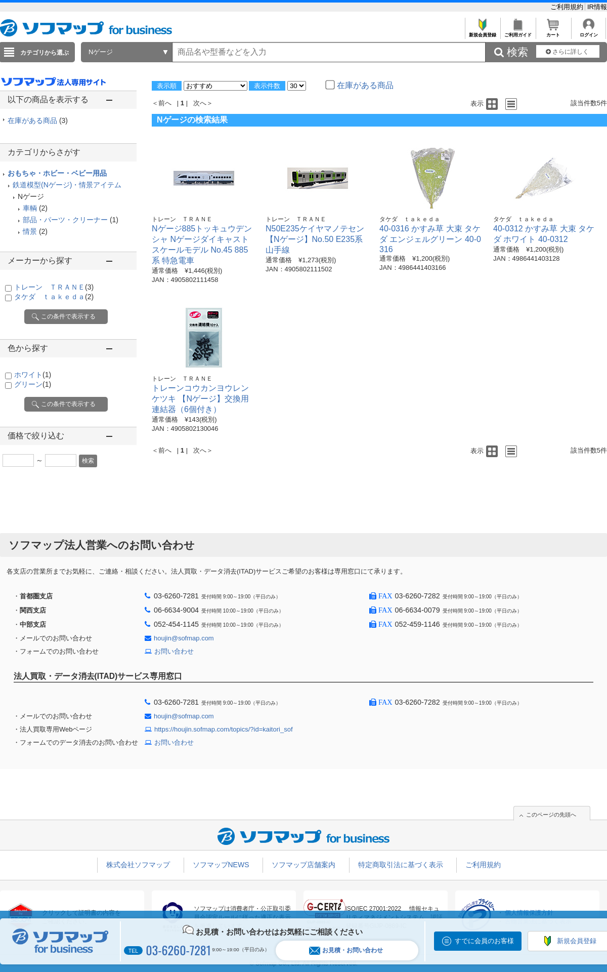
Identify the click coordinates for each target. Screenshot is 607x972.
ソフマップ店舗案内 (303, 865)
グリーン (32, 384)
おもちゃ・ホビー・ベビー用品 (57, 173)
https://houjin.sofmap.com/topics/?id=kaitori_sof (223, 729)
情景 (30, 231)
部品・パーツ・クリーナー (65, 220)
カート (553, 32)
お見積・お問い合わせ (346, 950)
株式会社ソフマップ (138, 865)
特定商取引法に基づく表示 (400, 865)
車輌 (30, 208)
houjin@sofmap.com (184, 638)
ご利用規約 (567, 7)
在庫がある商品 (38, 120)
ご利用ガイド (517, 32)
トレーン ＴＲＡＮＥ (54, 287)
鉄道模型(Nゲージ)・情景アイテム (67, 185)
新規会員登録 (482, 32)
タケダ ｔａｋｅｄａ (54, 297)
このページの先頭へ (551, 815)
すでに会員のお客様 (484, 941)
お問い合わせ (174, 651)
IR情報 (597, 7)
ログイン (588, 32)
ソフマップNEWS (221, 865)
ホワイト (32, 375)
